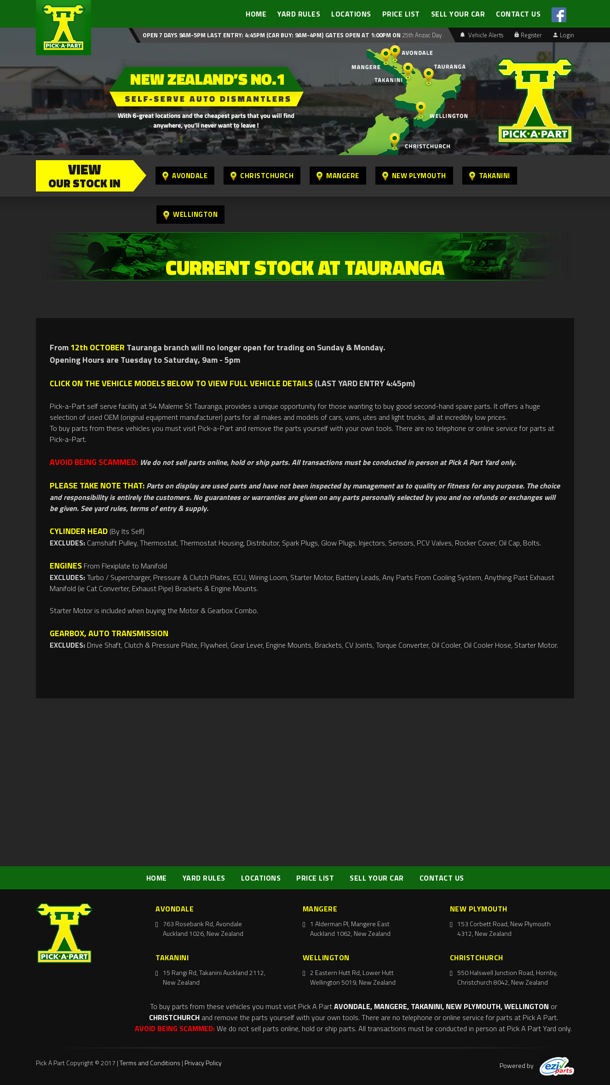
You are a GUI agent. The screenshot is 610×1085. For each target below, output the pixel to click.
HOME (256, 13)
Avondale (184, 175)
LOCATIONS (351, 13)
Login (563, 35)
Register (528, 35)
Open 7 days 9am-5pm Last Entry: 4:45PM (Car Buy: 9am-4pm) (233, 35)
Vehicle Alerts (481, 35)
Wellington (190, 214)
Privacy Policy (203, 1063)
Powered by (537, 1065)
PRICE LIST (401, 13)
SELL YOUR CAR (458, 13)
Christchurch (261, 175)
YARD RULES (298, 13)
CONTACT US (518, 13)
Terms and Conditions (150, 1063)
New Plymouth (414, 175)
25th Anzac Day (421, 35)
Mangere (338, 175)
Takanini (489, 175)
